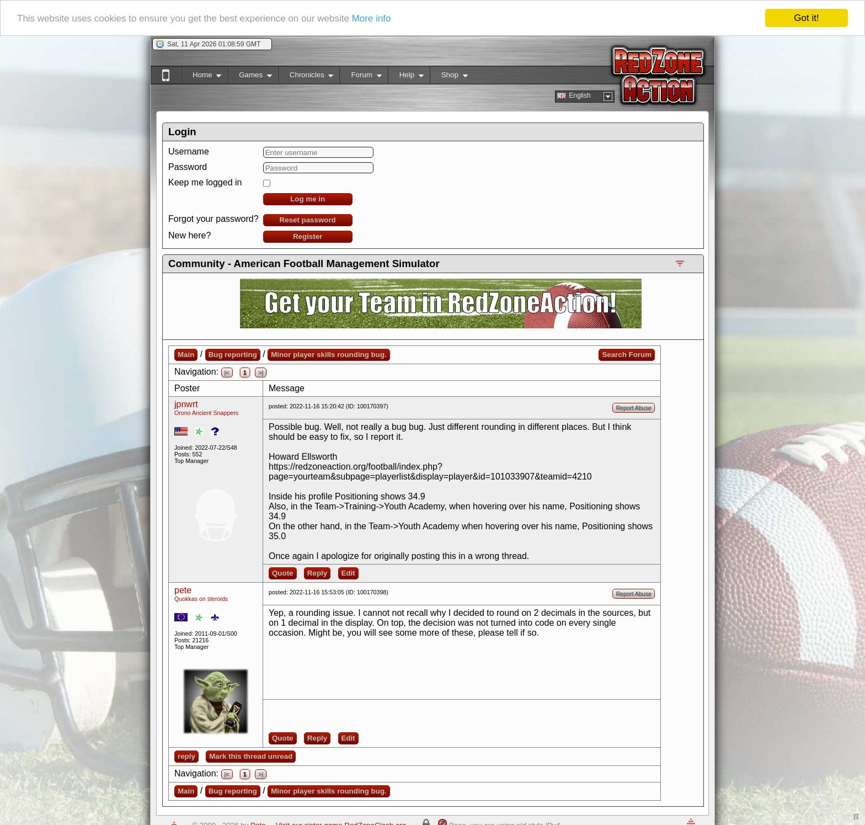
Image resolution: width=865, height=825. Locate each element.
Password (187, 167)
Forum (360, 77)
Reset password (308, 220)
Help (406, 77)
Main (186, 354)
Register (307, 236)
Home (201, 77)
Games (249, 77)
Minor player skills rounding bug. (329, 354)
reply (186, 756)
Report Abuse (634, 407)
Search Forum (627, 354)
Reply (317, 573)
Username (188, 151)
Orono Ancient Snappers (206, 412)
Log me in (307, 199)
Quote (282, 573)
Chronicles (306, 77)
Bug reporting (233, 354)
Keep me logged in (205, 182)
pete (182, 590)
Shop (449, 77)
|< (227, 372)
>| (260, 372)
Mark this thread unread (250, 756)
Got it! (806, 18)
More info (371, 18)
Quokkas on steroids (201, 598)
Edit (348, 573)
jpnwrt (186, 404)
